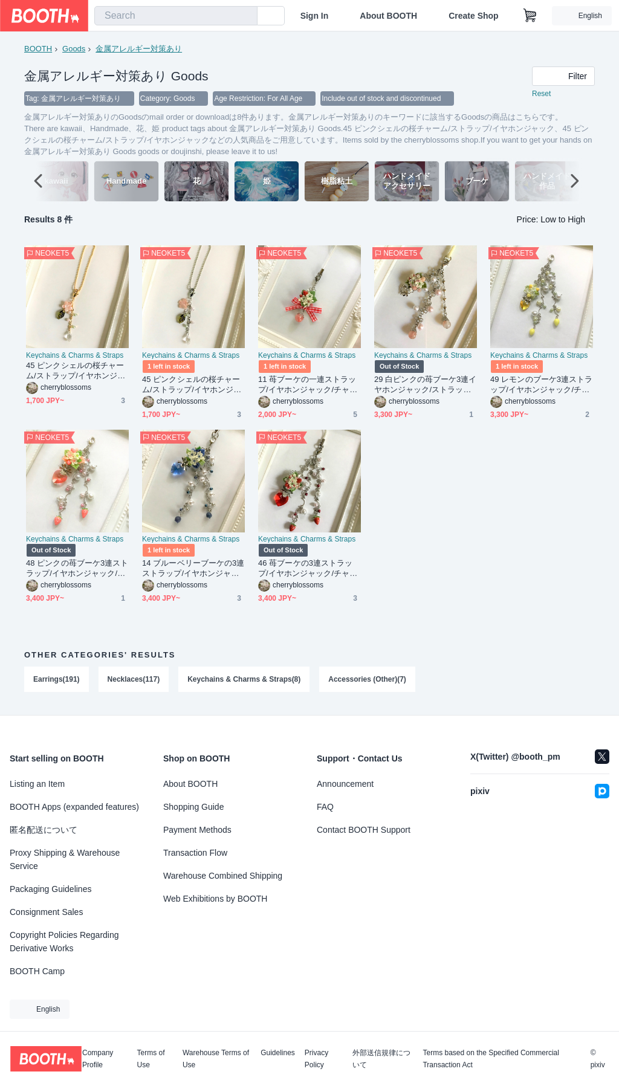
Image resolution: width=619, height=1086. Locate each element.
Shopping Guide (193, 807)
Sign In (314, 15)
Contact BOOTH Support (363, 830)
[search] (245, 16)
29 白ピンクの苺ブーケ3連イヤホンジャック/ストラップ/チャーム (425, 385)
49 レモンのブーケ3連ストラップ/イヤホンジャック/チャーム (541, 385)
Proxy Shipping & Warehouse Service (65, 859)
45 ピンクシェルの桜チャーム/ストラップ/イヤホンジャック (75, 371)
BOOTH (38, 48)
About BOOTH (388, 15)
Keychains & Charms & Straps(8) (243, 680)
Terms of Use (151, 1058)
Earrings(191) (56, 680)
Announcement (345, 784)
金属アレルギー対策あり (139, 48)
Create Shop (473, 15)
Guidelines (278, 1053)
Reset (541, 94)
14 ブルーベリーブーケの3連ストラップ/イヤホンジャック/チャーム (193, 569)
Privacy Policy (316, 1058)
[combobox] (176, 15)
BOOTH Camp (37, 971)
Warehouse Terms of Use (216, 1058)
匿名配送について (43, 830)
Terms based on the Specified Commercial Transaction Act (491, 1058)
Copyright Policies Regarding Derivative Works (64, 941)
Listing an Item (37, 784)
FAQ (325, 807)
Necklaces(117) (134, 680)
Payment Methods (197, 830)
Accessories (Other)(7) (368, 680)
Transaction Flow (195, 853)
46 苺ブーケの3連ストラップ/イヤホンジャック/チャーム (307, 569)
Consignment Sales (46, 912)
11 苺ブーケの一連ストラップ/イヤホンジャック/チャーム (307, 385)
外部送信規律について (381, 1058)
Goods (73, 48)
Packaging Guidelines (50, 889)
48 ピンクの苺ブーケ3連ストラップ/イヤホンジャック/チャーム (77, 569)
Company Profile (97, 1058)
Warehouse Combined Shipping (222, 876)
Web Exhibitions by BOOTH (215, 898)
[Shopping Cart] (530, 15)
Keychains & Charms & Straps (74, 356)
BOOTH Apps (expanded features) (74, 807)
